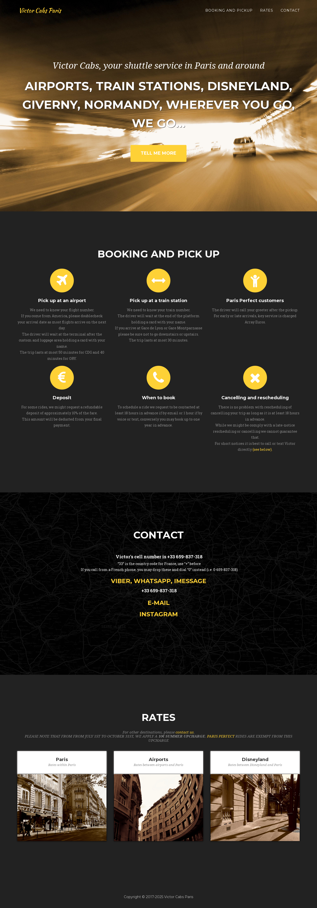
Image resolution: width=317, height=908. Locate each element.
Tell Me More (158, 153)
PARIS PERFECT (221, 736)
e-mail (159, 602)
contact (290, 12)
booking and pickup (229, 12)
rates (266, 12)
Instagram (158, 614)
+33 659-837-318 (185, 557)
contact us (185, 732)
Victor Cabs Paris (41, 12)
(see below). (262, 449)
